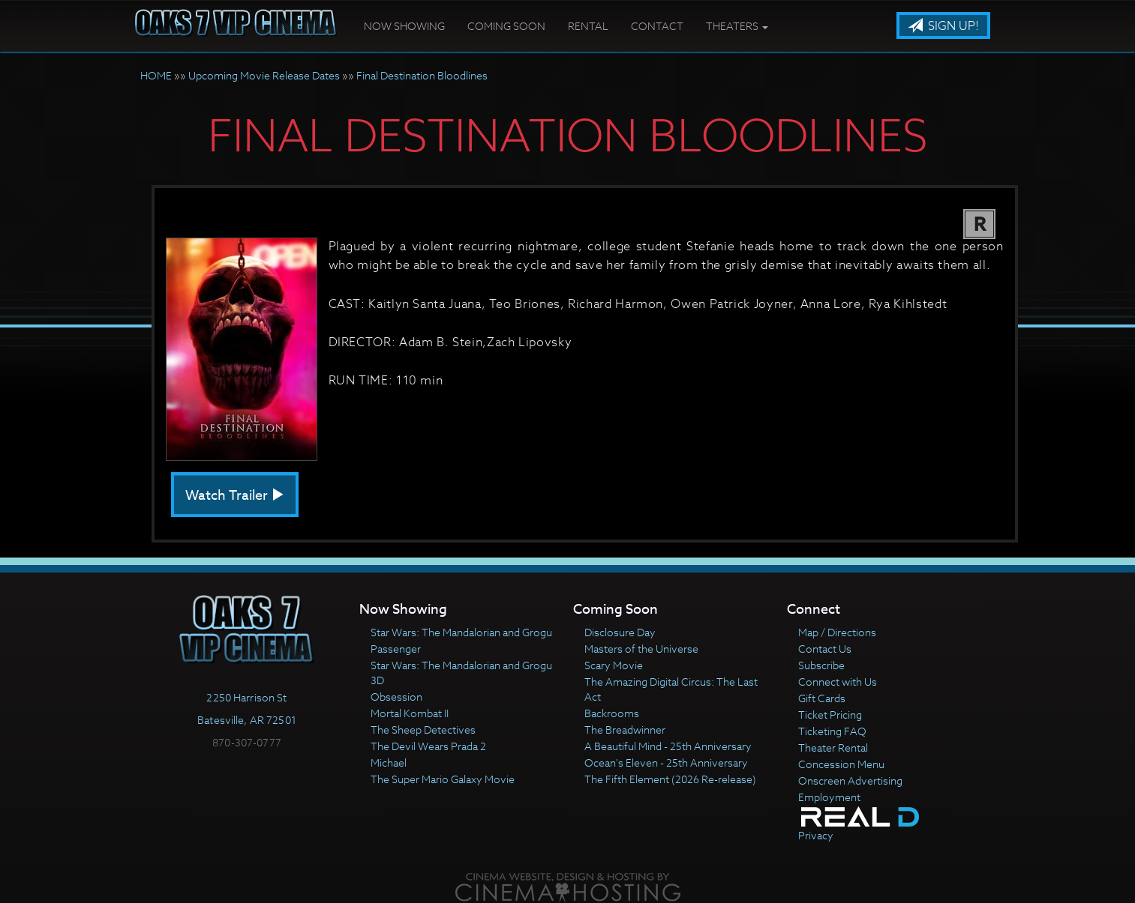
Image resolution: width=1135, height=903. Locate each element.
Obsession (396, 696)
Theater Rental (833, 747)
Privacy (815, 835)
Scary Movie (613, 665)
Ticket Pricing (830, 714)
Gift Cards (821, 698)
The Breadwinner (624, 729)
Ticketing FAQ (832, 731)
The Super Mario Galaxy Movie (443, 779)
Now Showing (404, 26)
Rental (588, 26)
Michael (389, 762)
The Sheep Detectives (423, 729)
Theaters (737, 26)
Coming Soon (506, 26)
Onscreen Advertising (850, 780)
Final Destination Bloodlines (422, 75)
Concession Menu (841, 764)
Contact (657, 26)
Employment (829, 797)
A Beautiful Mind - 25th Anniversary (668, 746)
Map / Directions (837, 632)
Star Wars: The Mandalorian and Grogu (461, 632)
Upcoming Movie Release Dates (264, 75)
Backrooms (611, 713)
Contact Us (824, 648)
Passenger (396, 648)
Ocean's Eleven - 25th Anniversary (666, 762)
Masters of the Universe (641, 648)
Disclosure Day (620, 632)
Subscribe (821, 665)
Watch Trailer (234, 496)
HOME (156, 75)
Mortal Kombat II (410, 713)
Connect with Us (837, 681)
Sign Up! (943, 26)
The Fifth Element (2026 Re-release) (670, 779)
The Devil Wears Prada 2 (428, 746)
